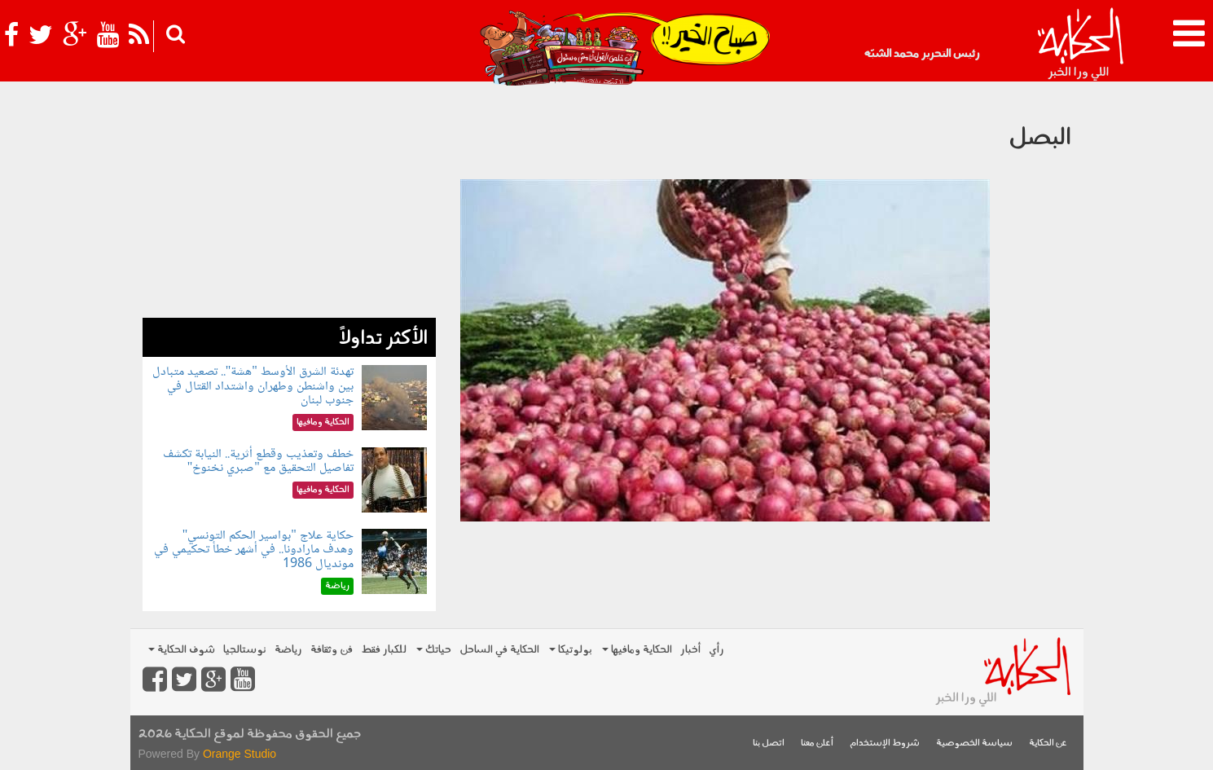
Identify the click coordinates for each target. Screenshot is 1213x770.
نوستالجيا (244, 650)
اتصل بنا (768, 743)
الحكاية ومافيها (637, 650)
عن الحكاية (1048, 743)
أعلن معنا (817, 743)
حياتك (433, 650)
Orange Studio (239, 753)
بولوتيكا (570, 650)
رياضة (288, 650)
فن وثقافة (331, 650)
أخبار (690, 650)
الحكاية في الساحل (499, 650)
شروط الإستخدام (885, 743)
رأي (716, 650)
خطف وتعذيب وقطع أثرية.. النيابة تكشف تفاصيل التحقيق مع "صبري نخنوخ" (258, 461)
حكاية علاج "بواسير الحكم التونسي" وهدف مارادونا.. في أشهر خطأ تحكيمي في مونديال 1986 (254, 550)
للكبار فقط (384, 650)
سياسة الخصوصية (974, 743)
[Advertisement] (289, 204)
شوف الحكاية (181, 650)
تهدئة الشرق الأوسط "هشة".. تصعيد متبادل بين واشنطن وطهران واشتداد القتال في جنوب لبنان (253, 386)
